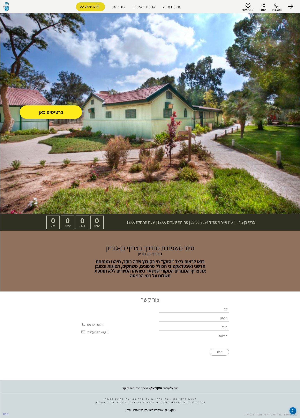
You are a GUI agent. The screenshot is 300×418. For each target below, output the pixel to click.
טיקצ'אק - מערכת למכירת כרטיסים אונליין (150, 410)
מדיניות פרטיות (273, 414)
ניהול (5, 414)
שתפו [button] (262, 10)
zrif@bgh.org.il (97, 332)
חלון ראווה (171, 6)
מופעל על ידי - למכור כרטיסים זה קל (150, 388)
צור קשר (118, 6)
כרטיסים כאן (50, 112)
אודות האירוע (144, 6)
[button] (290, 6)
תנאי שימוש (291, 414)
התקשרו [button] (276, 10)
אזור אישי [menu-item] (247, 7)
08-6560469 (95, 325)
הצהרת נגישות (253, 414)
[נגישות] (292, 410)
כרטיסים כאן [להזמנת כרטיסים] (87, 6)
